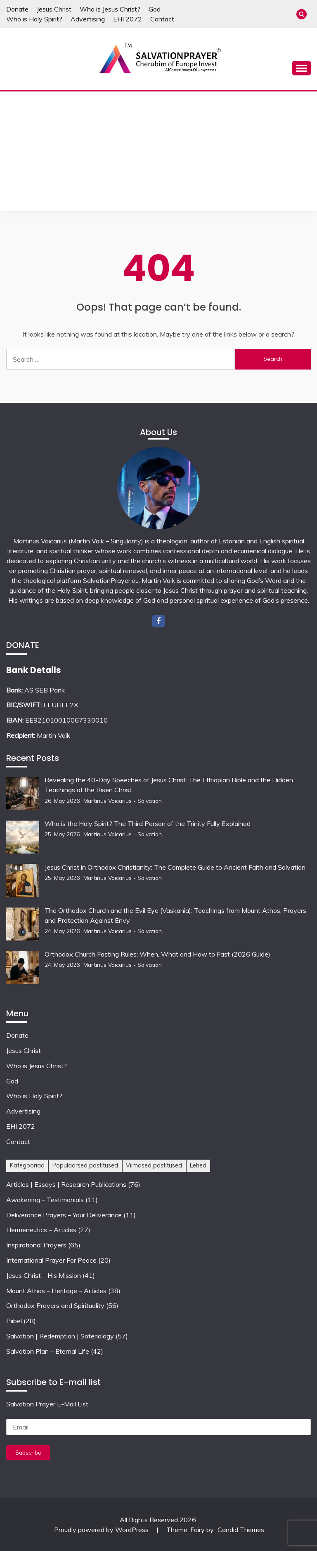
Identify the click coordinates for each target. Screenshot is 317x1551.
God (155, 9)
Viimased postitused (154, 1165)
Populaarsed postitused (85, 1165)
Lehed (198, 1165)
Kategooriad (27, 1165)
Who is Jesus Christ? (110, 9)
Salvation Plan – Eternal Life (47, 1351)
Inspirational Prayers (36, 1245)
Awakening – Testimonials (45, 1199)
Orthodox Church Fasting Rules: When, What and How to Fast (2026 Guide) (157, 954)
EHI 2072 (127, 19)
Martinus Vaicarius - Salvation (122, 800)
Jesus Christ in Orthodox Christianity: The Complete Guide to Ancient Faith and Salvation (176, 867)
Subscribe (28, 1452)
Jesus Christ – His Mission (43, 1275)
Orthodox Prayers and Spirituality (55, 1305)
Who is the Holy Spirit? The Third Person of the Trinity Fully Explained (148, 823)
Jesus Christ (54, 9)
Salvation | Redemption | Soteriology (60, 1336)
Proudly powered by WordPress (102, 1529)
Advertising (88, 19)
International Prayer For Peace (51, 1260)
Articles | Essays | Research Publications (66, 1184)
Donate (17, 9)
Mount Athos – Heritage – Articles (56, 1291)
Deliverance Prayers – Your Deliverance (64, 1215)
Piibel (14, 1321)
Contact (162, 19)
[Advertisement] (158, 153)
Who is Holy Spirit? (34, 19)
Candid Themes (241, 1529)
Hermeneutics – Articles (41, 1230)
